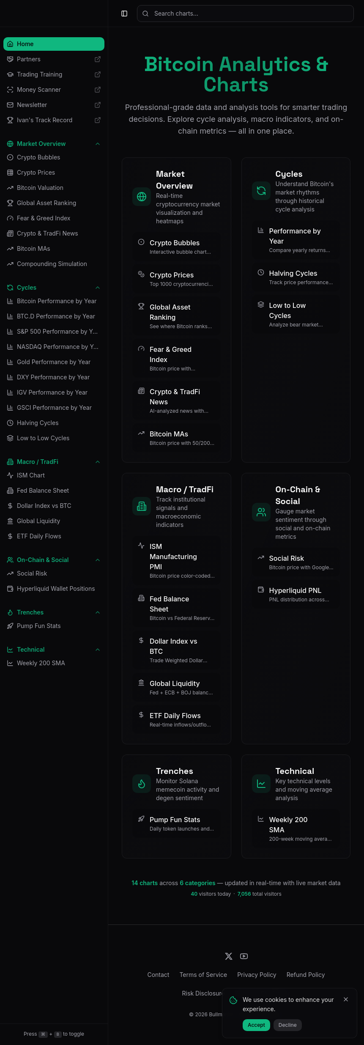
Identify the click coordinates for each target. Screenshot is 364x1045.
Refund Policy (306, 974)
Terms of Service (203, 974)
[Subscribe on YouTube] (244, 956)
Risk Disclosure (203, 993)
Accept (256, 1025)
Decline (288, 1025)
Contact (158, 974)
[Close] (346, 999)
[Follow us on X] (228, 956)
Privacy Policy (256, 974)
